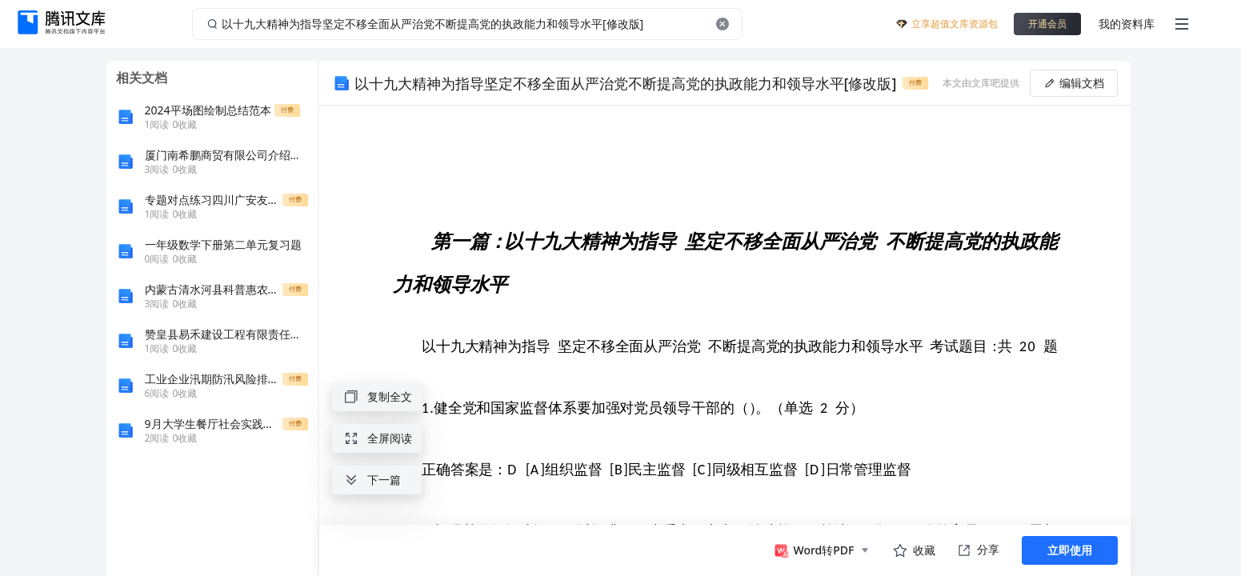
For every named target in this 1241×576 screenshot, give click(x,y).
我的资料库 (1127, 23)
